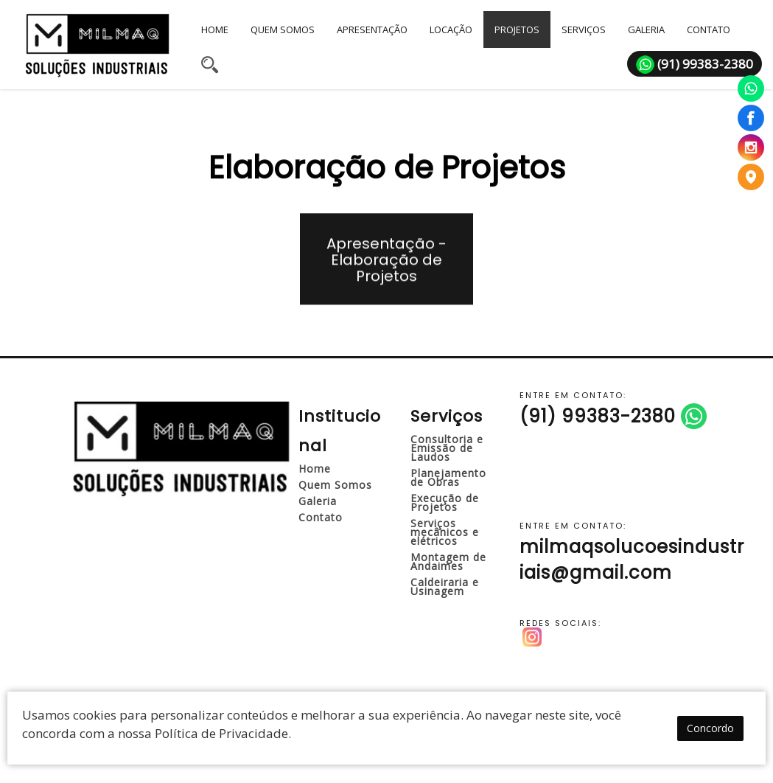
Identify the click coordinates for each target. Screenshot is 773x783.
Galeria (317, 501)
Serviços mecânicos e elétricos (444, 532)
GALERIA (646, 29)
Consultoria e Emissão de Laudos (446, 448)
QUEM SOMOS (283, 29)
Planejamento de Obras (448, 477)
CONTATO (708, 29)
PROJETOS (516, 29)
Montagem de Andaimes (448, 561)
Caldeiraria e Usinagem (444, 586)
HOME (214, 29)
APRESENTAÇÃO (372, 29)
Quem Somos (335, 485)
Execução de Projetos (444, 502)
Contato (320, 517)
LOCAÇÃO (451, 29)
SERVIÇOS (584, 29)
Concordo (710, 730)
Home (314, 469)
